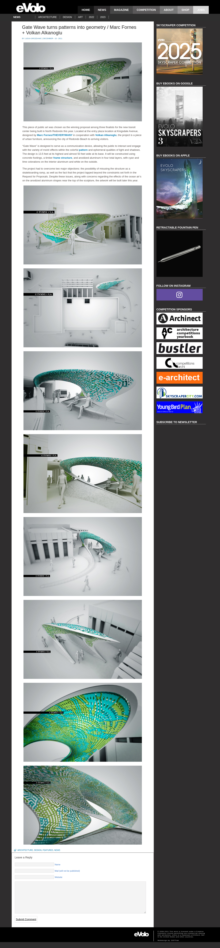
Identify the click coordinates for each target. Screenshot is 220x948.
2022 (91, 17)
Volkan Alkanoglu (106, 135)
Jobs (201, 9)
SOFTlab (175, 946)
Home (86, 9)
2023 (103, 17)
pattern (83, 149)
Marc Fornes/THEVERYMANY (54, 135)
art (80, 17)
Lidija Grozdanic (33, 38)
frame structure (62, 157)
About (169, 9)
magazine (121, 9)
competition (146, 9)
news (102, 9)
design (67, 17)
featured (48, 850)
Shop (185, 9)
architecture (47, 17)
